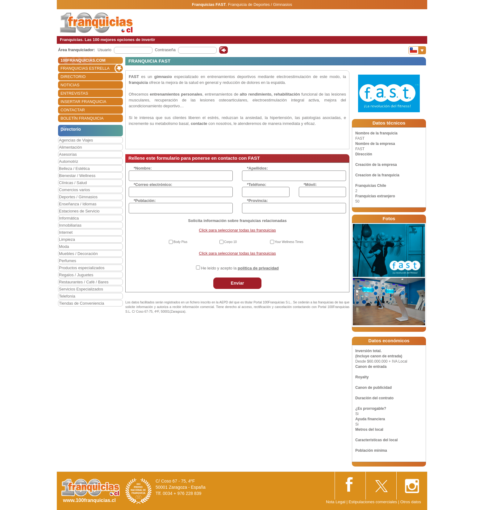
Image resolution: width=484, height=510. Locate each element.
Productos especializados (81, 267)
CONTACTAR (72, 110)
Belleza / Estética (74, 168)
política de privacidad (258, 268)
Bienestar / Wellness (77, 175)
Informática (69, 218)
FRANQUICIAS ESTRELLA (85, 68)
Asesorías (68, 154)
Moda (64, 246)
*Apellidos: (257, 168)
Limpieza (67, 239)
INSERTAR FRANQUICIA (83, 101)
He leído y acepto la (240, 268)
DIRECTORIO (73, 76)
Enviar (237, 283)
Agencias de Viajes (76, 140)
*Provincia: (257, 200)
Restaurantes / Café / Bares (83, 282)
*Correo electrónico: (153, 184)
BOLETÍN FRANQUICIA (81, 118)
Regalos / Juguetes (76, 275)
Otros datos (410, 502)
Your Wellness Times (289, 242)
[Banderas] (417, 50)
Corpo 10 (230, 242)
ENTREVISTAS (74, 93)
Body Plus (180, 242)
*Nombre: (143, 168)
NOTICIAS (69, 85)
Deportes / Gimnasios (78, 197)
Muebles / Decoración (78, 253)
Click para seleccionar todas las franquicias (237, 230)
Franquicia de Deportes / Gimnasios (260, 4)
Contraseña (165, 49)
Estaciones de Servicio (79, 211)
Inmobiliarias (70, 225)
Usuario (104, 49)
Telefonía (67, 296)
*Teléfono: (256, 184)
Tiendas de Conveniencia (81, 303)
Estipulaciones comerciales (373, 502)
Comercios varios (74, 189)
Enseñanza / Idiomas (77, 204)
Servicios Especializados (81, 289)
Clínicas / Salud (73, 182)
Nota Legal (335, 502)
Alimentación (70, 147)
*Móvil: (310, 184)
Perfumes (67, 260)
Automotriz (68, 161)
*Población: (145, 200)
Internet (66, 232)
